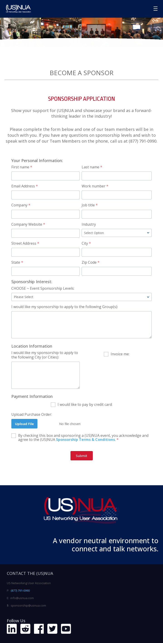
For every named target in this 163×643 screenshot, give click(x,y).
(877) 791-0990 (20, 590)
